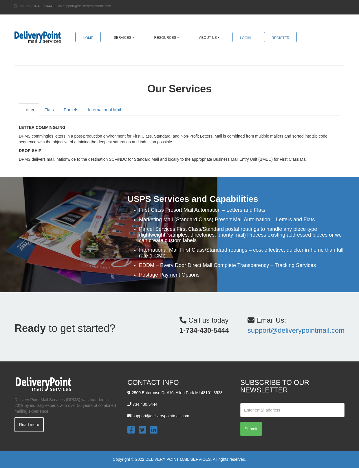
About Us (208, 38)
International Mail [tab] (104, 109)
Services (122, 38)
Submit (251, 429)
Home (88, 38)
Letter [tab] (28, 109)
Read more (29, 424)
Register (280, 38)
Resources (165, 38)
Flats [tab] (49, 109)
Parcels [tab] (71, 109)
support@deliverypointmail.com (87, 6)
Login (245, 38)
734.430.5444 (41, 6)
